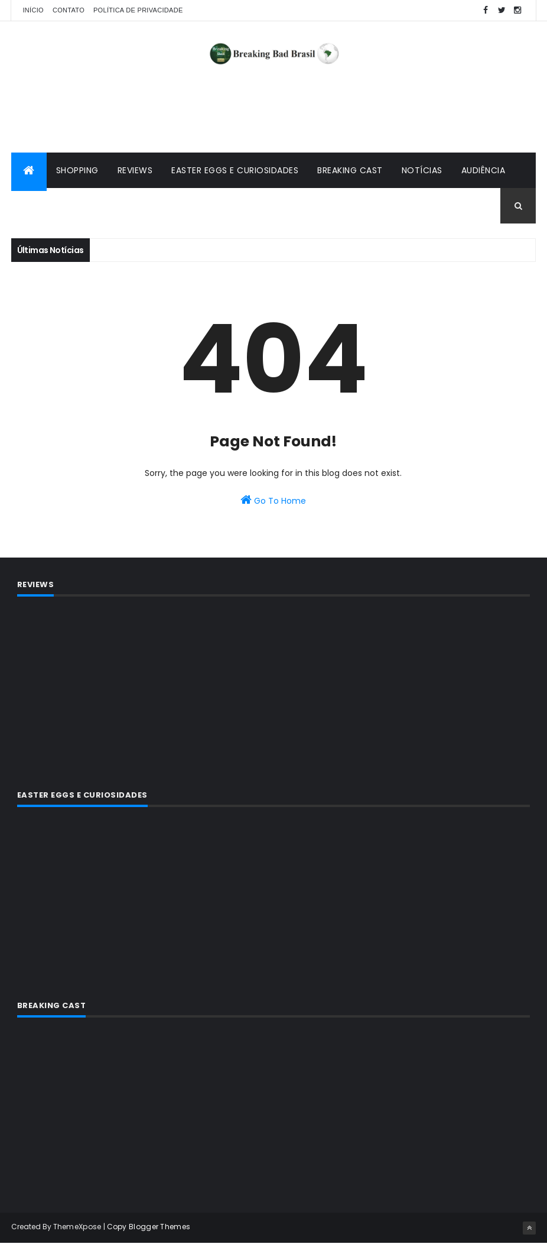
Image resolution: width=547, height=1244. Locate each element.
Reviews (135, 171)
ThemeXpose (77, 1228)
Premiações (47, 207)
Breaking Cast (350, 171)
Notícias (422, 171)
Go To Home (273, 501)
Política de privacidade (138, 10)
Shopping (77, 171)
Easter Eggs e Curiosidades (234, 171)
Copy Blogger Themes (149, 1228)
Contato (68, 10)
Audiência (483, 171)
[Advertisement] (273, 115)
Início (33, 10)
